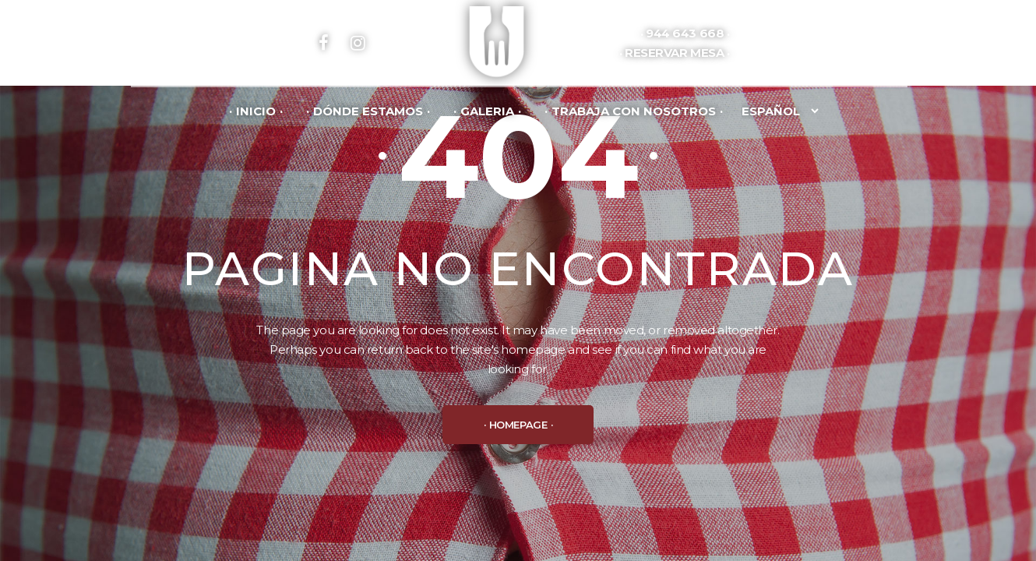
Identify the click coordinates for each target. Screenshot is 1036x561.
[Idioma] (778, 110)
